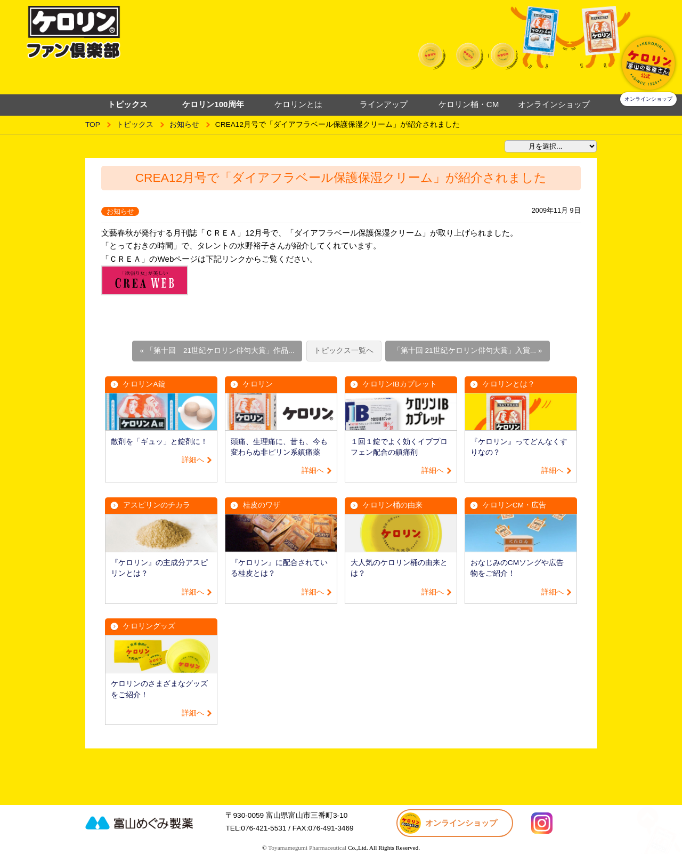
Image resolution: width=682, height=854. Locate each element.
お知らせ (184, 124)
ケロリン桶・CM (469, 104)
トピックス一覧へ (344, 351)
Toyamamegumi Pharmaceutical (307, 847)
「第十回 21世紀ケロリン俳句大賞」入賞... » (467, 351)
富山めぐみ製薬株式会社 (151, 822)
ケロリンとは (298, 104)
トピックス (134, 124)
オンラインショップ (554, 104)
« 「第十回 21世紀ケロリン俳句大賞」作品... (217, 351)
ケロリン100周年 (212, 104)
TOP (92, 124)
